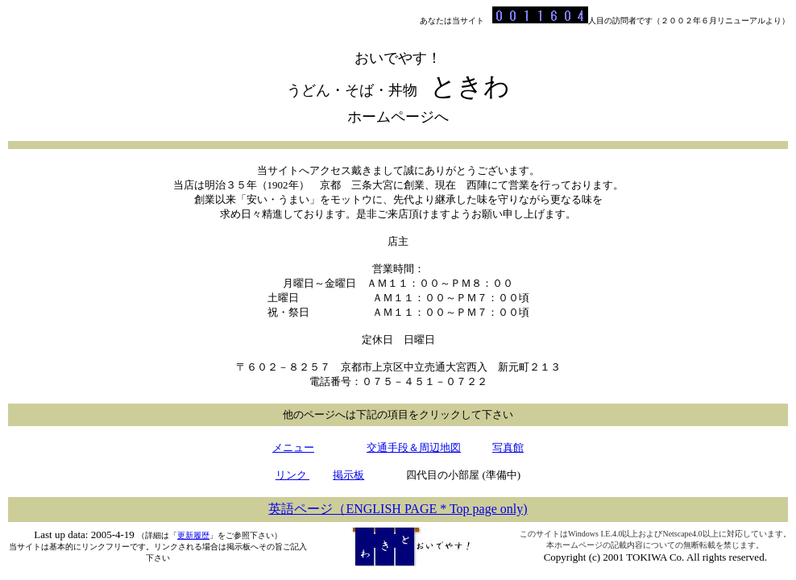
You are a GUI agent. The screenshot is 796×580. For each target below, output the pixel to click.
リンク (292, 475)
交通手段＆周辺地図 (414, 447)
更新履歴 (193, 535)
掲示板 (348, 475)
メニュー (293, 447)
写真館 (508, 447)
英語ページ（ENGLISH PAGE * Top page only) (397, 509)
